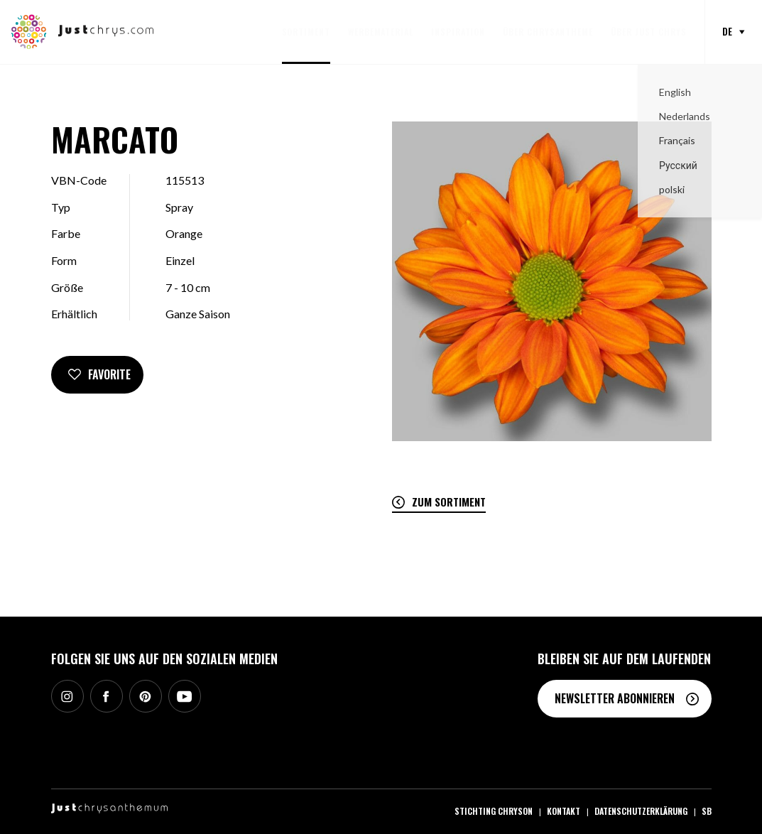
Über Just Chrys (649, 32)
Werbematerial (380, 32)
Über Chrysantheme (548, 32)
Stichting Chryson (494, 811)
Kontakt (563, 811)
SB (707, 811)
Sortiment (306, 32)
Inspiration (458, 32)
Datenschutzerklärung (640, 811)
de (727, 31)
